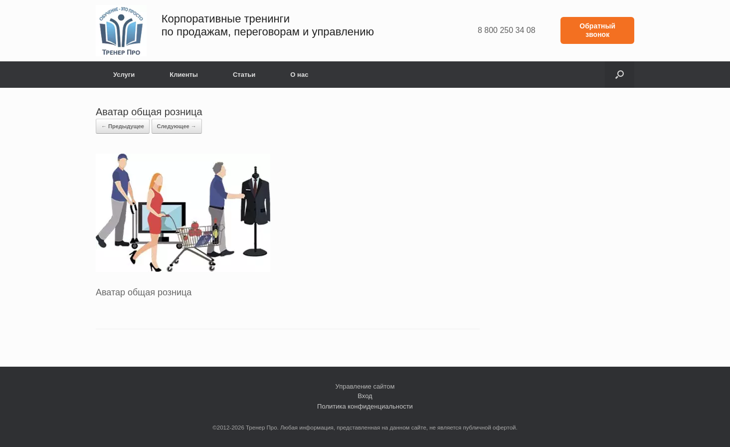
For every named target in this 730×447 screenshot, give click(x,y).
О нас (299, 74)
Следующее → (176, 126)
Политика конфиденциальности (365, 406)
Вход (365, 396)
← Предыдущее (122, 126)
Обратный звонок (597, 30)
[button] (619, 74)
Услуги (124, 74)
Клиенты (184, 74)
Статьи (244, 74)
